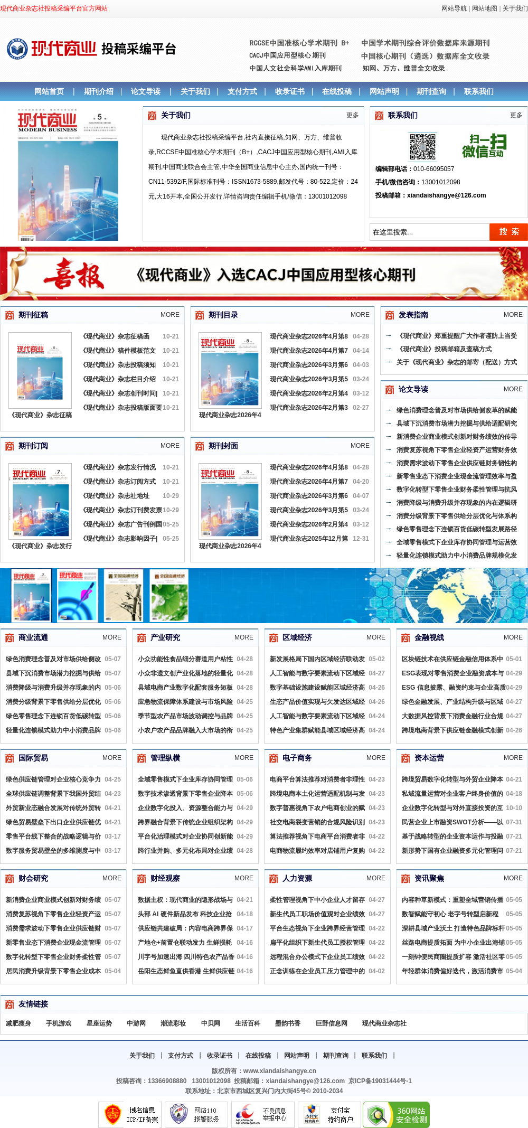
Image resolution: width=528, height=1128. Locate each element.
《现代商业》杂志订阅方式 (118, 481)
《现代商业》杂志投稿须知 (118, 365)
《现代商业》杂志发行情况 (118, 467)
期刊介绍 (99, 91)
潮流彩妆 (173, 1023)
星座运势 (99, 1023)
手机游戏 (58, 1023)
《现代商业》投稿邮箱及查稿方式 (444, 349)
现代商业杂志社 (384, 1023)
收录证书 (290, 91)
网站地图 (484, 8)
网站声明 (384, 91)
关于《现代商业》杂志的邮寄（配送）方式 (457, 362)
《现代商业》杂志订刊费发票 (121, 510)
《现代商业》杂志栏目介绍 (118, 379)
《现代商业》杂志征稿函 (114, 336)
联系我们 (479, 91)
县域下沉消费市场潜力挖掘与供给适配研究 (457, 423)
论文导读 (146, 91)
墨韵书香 (287, 1023)
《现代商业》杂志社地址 (114, 496)
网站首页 (49, 91)
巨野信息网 (331, 1023)
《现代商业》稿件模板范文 (118, 350)
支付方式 (242, 91)
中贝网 (210, 1023)
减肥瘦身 (18, 1023)
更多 (352, 115)
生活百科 (247, 1023)
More (170, 314)
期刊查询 (431, 91)
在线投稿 (337, 91)
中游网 (136, 1023)
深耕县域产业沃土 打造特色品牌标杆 (453, 928)
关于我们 (515, 8)
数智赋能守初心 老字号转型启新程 (450, 914)
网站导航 (454, 8)
